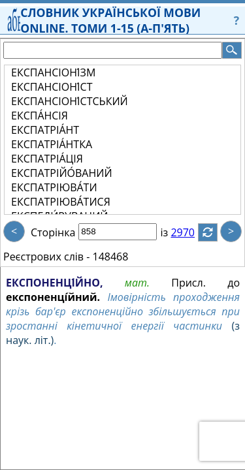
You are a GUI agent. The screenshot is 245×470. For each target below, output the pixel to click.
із (172, 232)
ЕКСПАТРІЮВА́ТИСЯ (60, 202)
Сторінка (53, 232)
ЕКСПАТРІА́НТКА (51, 144)
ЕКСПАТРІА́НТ (45, 130)
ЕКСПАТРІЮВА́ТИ (54, 187)
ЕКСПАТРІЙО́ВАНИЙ (61, 173)
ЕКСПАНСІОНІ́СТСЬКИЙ (69, 101)
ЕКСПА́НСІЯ (39, 115)
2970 (190, 232)
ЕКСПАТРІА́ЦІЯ (47, 158)
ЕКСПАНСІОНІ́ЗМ (53, 72)
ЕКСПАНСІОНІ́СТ (51, 87)
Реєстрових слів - (46, 256)
